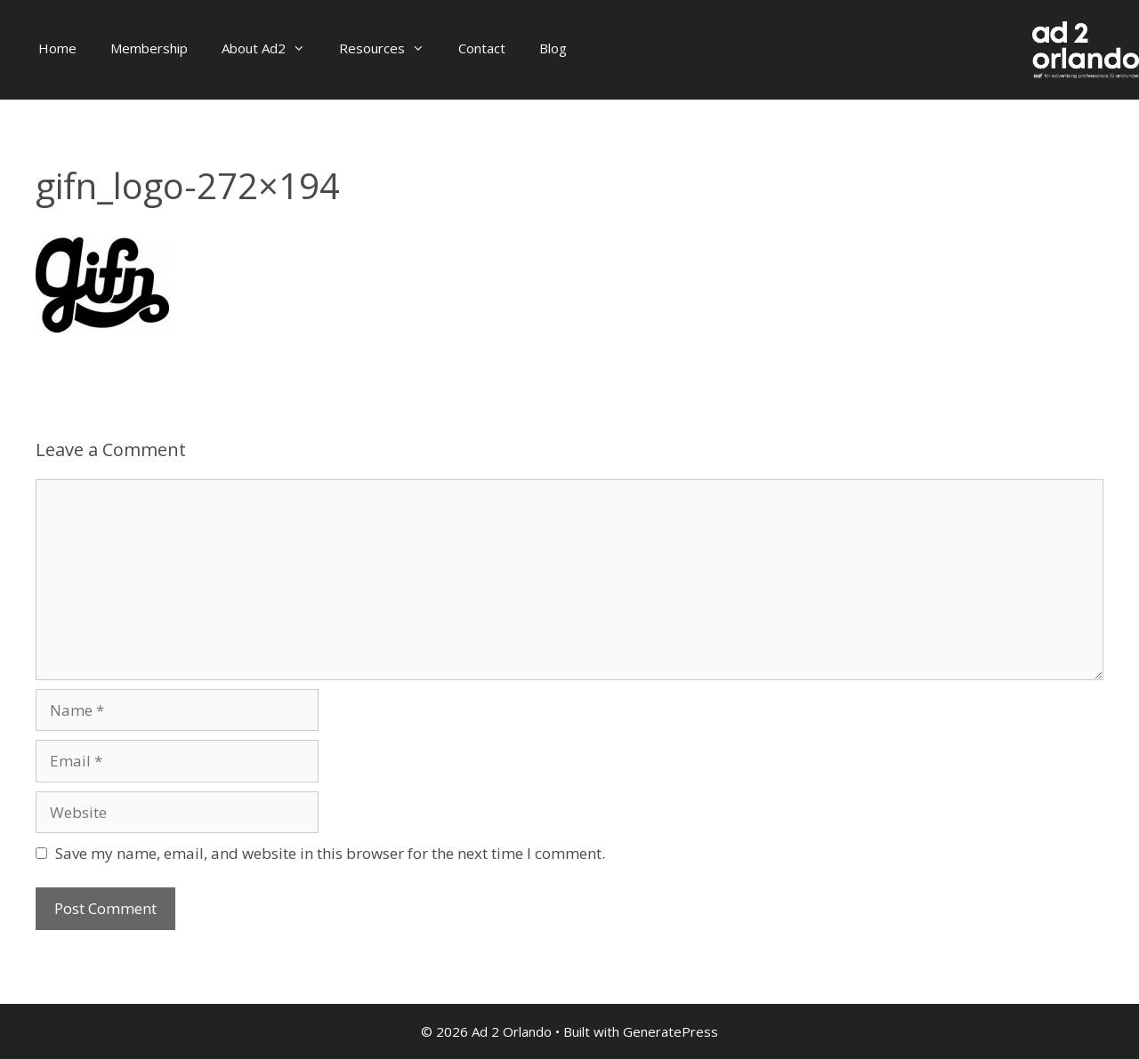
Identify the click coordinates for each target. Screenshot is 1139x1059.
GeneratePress (670, 1031)
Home (57, 48)
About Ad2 (272, 48)
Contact (481, 48)
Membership (149, 48)
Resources (390, 48)
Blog (553, 48)
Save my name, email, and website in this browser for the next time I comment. (330, 853)
